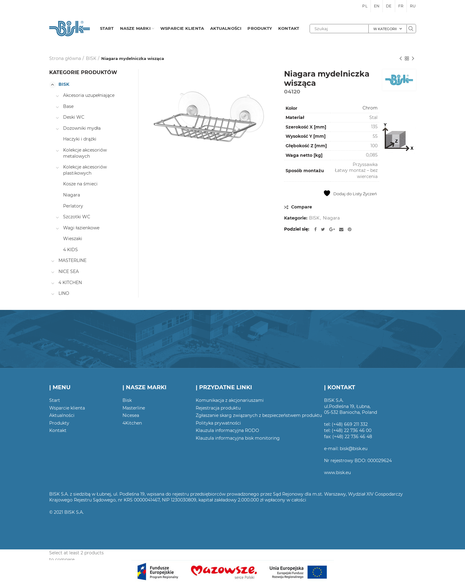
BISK (91, 58)
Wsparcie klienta (67, 408)
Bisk (127, 400)
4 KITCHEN (70, 282)
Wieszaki (72, 238)
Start (54, 400)
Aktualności (61, 415)
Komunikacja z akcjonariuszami (230, 400)
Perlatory (73, 206)
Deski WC (73, 117)
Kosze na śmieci (80, 184)
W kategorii (385, 29)
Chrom (370, 108)
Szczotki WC (76, 217)
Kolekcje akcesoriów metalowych (85, 153)
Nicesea (130, 415)
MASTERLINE (72, 260)
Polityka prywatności (218, 423)
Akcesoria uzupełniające (88, 95)
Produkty (59, 423)
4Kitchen (132, 423)
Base (68, 106)
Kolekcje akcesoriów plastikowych (85, 170)
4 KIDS (70, 249)
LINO (63, 293)
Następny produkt (413, 59)
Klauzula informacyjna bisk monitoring (238, 438)
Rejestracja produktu (218, 408)
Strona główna (65, 58)
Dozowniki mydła (82, 128)
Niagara (331, 218)
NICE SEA (68, 271)
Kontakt (57, 430)
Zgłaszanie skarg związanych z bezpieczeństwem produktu (259, 415)
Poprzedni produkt (401, 59)
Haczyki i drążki (79, 139)
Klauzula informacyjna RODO (227, 430)
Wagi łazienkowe (81, 228)
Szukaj (411, 28)
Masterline (133, 408)
